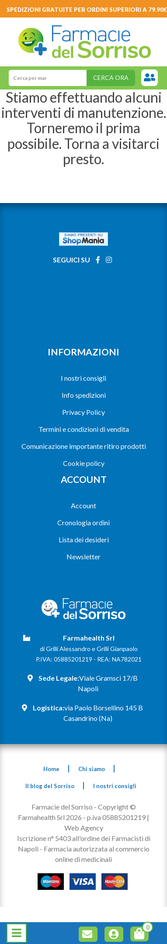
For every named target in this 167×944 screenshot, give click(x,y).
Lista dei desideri (84, 539)
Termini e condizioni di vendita (83, 429)
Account (83, 505)
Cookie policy (83, 463)
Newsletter (83, 556)
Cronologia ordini (83, 522)
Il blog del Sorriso (49, 785)
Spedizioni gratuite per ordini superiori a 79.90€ (87, 9)
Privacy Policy (83, 412)
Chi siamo (91, 768)
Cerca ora (111, 77)
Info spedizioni (84, 395)
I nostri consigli (83, 378)
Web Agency (83, 827)
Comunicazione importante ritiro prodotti (83, 446)
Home (51, 768)
